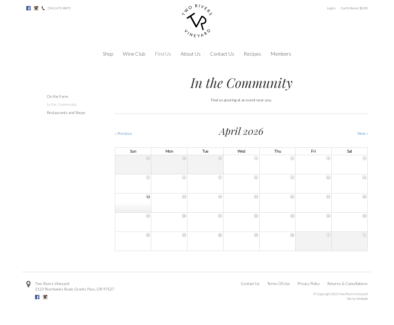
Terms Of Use (278, 283)
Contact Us (222, 54)
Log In (331, 8)
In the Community (62, 104)
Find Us (163, 54)
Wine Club (134, 54)
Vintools (362, 299)
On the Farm (57, 96)
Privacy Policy (308, 283)
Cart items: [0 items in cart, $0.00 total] (354, 8)
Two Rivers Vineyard (52, 283)
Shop (108, 54)
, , (74, 289)
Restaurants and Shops (66, 112)
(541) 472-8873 (59, 8)
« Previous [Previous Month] (123, 133)
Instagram (36, 8)
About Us (191, 54)
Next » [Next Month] (363, 133)
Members (281, 54)
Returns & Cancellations (347, 283)
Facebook (28, 8)
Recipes (252, 54)
